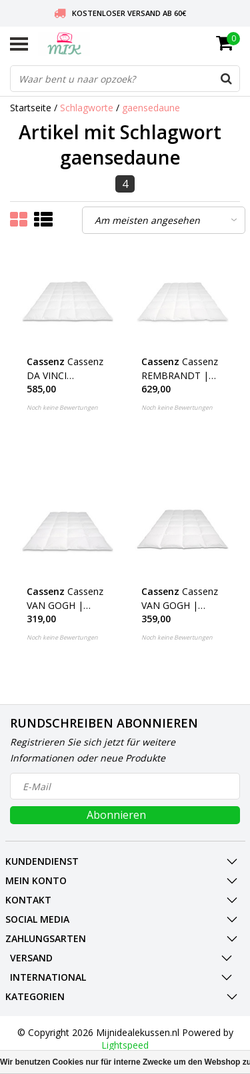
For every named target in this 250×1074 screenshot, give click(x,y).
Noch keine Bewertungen (62, 407)
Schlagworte (86, 107)
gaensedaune (151, 107)
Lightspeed (125, 1045)
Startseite (30, 107)
